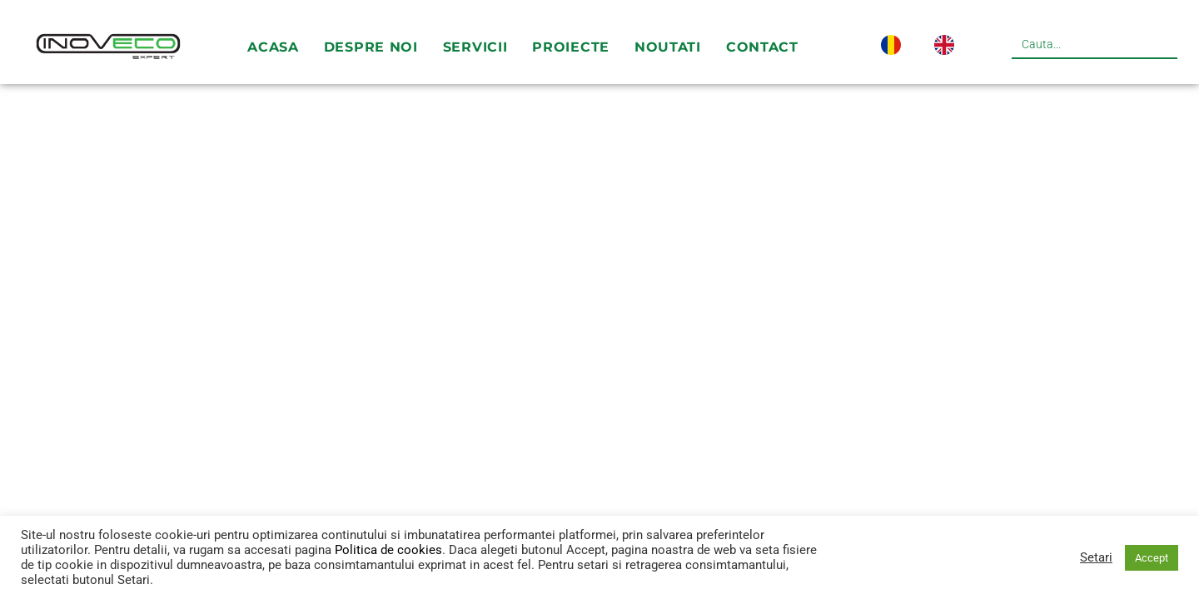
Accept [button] (1151, 558)
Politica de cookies (388, 549)
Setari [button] (1096, 557)
